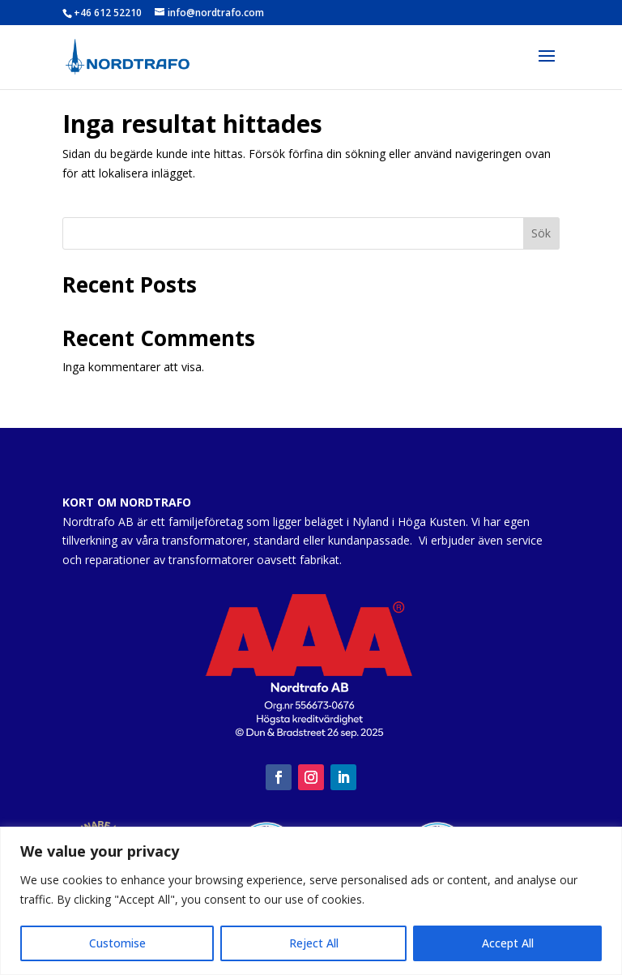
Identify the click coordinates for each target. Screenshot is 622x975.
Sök (541, 233)
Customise (117, 943)
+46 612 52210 (108, 12)
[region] (311, 901)
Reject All (314, 943)
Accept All (508, 943)
